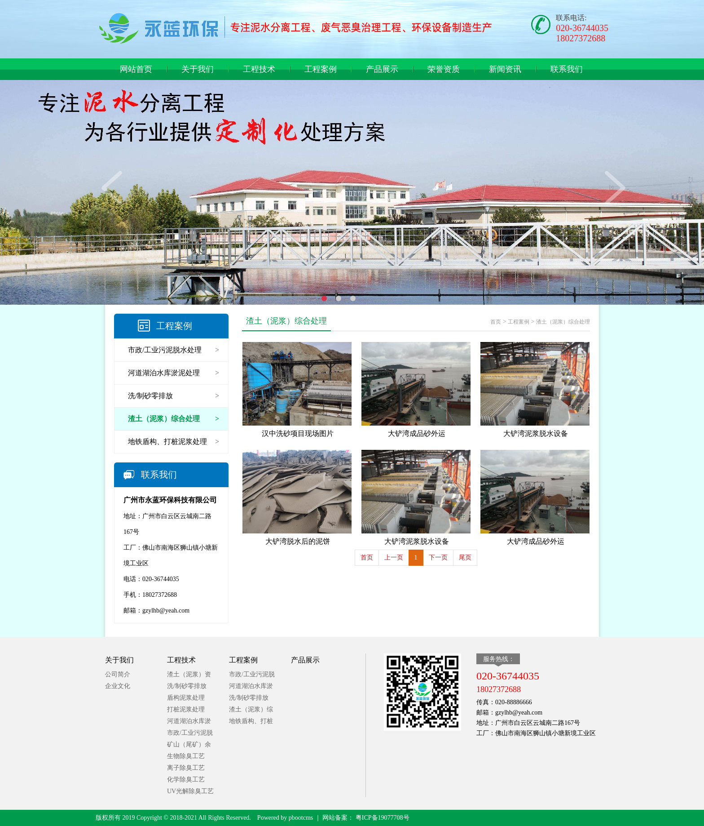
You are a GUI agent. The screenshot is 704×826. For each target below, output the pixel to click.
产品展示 (382, 69)
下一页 (438, 557)
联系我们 (566, 69)
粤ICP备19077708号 (381, 817)
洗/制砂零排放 (187, 686)
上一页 (393, 557)
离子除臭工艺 (186, 767)
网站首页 (136, 69)
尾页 (465, 557)
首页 (495, 322)
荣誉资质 (443, 69)
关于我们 (197, 69)
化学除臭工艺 (186, 779)
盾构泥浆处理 (186, 697)
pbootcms (301, 817)
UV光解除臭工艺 (190, 791)
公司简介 (117, 674)
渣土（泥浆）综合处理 (563, 322)
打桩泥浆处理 (186, 709)
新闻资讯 (505, 69)
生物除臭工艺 (186, 756)
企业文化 (117, 686)
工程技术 (259, 69)
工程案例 (320, 69)
